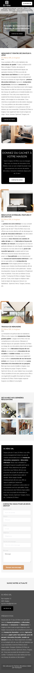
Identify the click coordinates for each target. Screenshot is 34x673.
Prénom (5, 516)
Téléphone (6, 532)
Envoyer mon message (13, 567)
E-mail (4, 525)
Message (5, 550)
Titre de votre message (9, 541)
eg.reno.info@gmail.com (9, 603)
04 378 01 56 (27, 3)
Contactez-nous (17, 33)
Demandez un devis (10, 291)
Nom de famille (7, 509)
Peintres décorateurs (20, 666)
